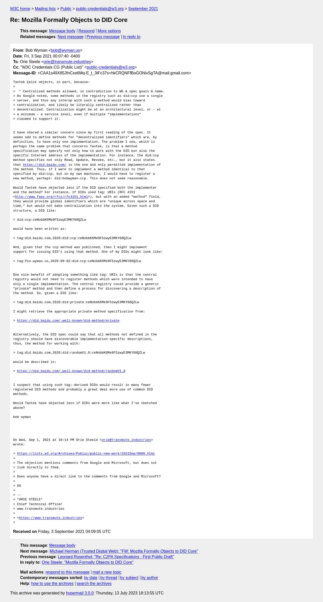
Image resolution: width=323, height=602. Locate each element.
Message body (62, 31)
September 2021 (143, 9)
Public (65, 9)
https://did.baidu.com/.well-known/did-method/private (68, 321)
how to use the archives (52, 583)
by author (149, 578)
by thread (108, 578)
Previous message (103, 37)
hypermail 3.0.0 (79, 593)
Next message (71, 37)
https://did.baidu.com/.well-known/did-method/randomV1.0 (71, 371)
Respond (86, 31)
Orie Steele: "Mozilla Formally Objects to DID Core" (87, 562)
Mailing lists (45, 9)
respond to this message (67, 572)
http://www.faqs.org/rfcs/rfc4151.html (51, 197)
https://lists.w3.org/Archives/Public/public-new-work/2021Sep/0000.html (86, 453)
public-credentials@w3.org (100, 9)
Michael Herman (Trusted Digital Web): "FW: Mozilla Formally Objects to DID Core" (124, 551)
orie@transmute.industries (67, 62)
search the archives (94, 583)
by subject (129, 578)
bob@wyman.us (65, 50)
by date (90, 578)
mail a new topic (107, 572)
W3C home (20, 9)
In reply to (131, 37)
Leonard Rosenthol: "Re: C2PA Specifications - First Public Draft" (116, 557)
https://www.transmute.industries (50, 518)
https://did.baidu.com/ (44, 165)
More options (109, 31)
